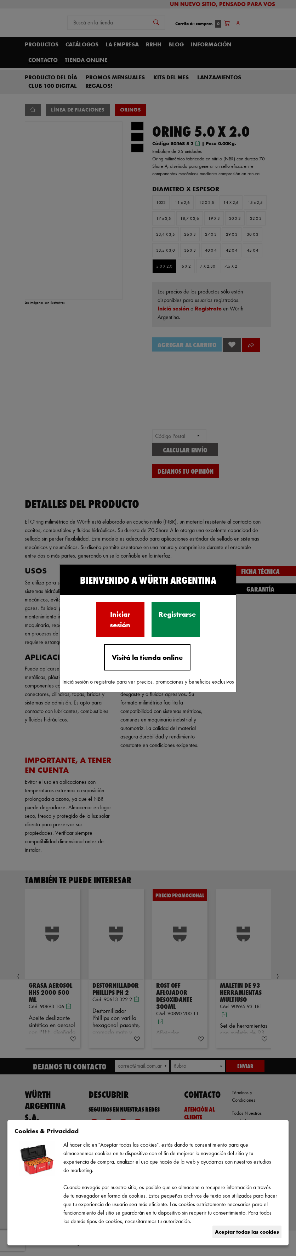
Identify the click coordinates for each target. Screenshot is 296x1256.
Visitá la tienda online (147, 657)
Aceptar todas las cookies (247, 1232)
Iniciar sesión (120, 619)
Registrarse (177, 614)
